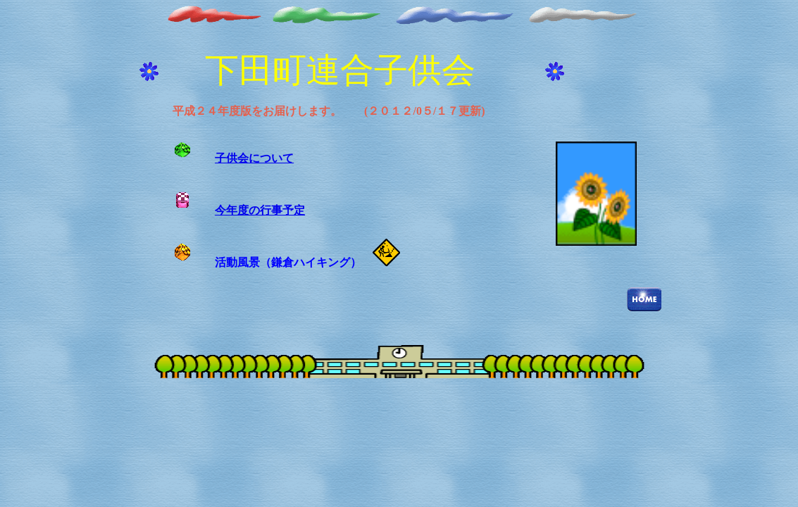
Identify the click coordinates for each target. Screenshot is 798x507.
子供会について (254, 158)
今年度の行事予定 (260, 210)
